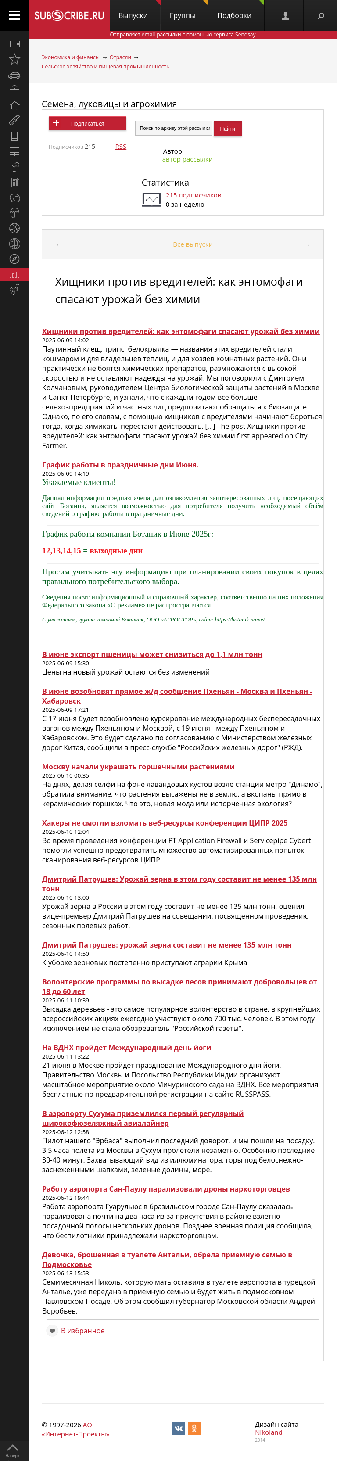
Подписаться (87, 123)
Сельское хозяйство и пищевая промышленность (105, 66)
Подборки (240, 10)
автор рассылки (187, 158)
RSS (120, 146)
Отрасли (120, 57)
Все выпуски (193, 244)
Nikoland (268, 1432)
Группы (189, 10)
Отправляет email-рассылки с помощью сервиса (182, 34)
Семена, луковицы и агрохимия (109, 104)
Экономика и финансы (71, 57)
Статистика (165, 182)
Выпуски (139, 10)
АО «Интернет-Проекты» (75, 1429)
